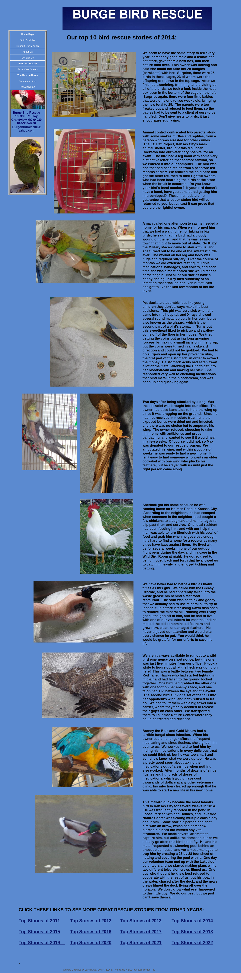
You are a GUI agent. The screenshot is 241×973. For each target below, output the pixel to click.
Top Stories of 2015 (39, 931)
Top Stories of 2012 (90, 920)
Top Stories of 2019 (42, 942)
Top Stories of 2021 (141, 942)
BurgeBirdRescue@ (26, 127)
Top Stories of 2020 (90, 942)
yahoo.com (26, 130)
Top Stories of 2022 (192, 942)
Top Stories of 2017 (141, 931)
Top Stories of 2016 (90, 931)
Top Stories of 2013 (141, 920)
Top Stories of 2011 (39, 920)
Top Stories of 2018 (192, 931)
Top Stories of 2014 (192, 920)
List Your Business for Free (141, 969)
